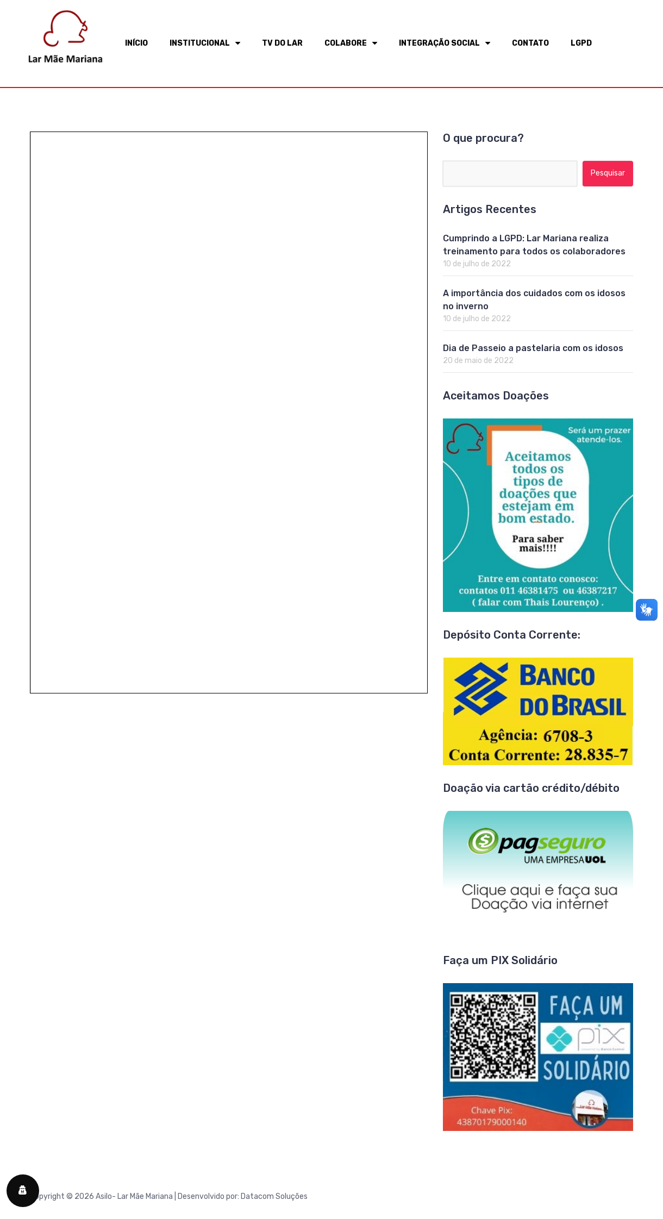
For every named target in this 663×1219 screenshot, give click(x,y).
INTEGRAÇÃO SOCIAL (444, 43)
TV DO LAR (282, 43)
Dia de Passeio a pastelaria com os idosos (533, 348)
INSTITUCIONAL (205, 43)
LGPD (581, 43)
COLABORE (350, 43)
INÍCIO (136, 43)
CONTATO (530, 43)
